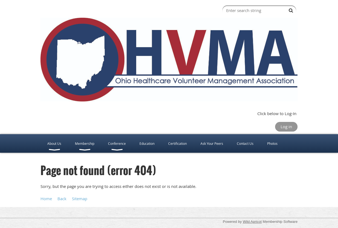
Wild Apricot (252, 222)
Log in (286, 126)
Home (46, 198)
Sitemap (79, 198)
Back (61, 198)
